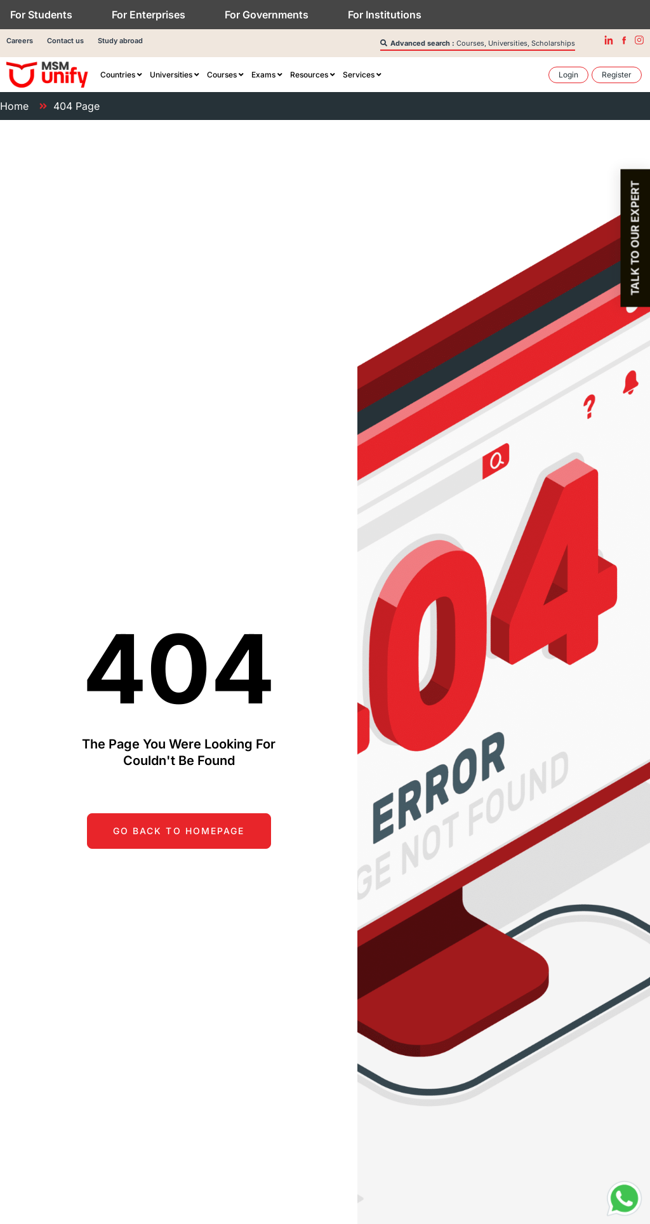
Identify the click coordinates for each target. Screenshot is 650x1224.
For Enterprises (148, 14)
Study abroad (120, 40)
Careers (19, 40)
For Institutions (384, 14)
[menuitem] (121, 75)
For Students (41, 14)
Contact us (65, 40)
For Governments (266, 14)
